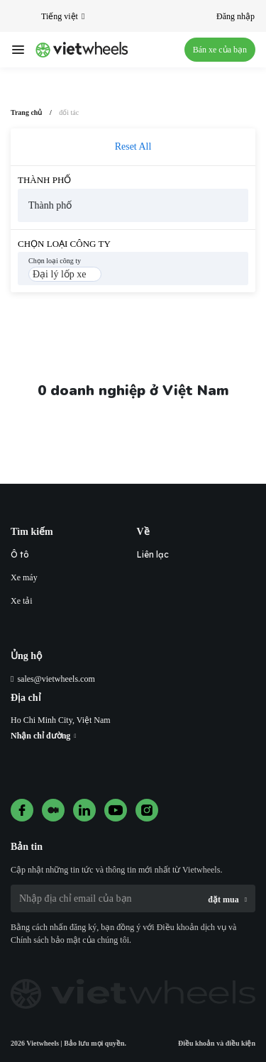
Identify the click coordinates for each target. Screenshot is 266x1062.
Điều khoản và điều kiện (216, 1043)
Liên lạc (153, 554)
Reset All (133, 146)
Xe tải (22, 601)
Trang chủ (26, 112)
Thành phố (44, 180)
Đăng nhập (235, 16)
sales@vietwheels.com (55, 679)
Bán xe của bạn (220, 50)
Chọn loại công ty (64, 243)
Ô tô (20, 554)
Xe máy (24, 577)
